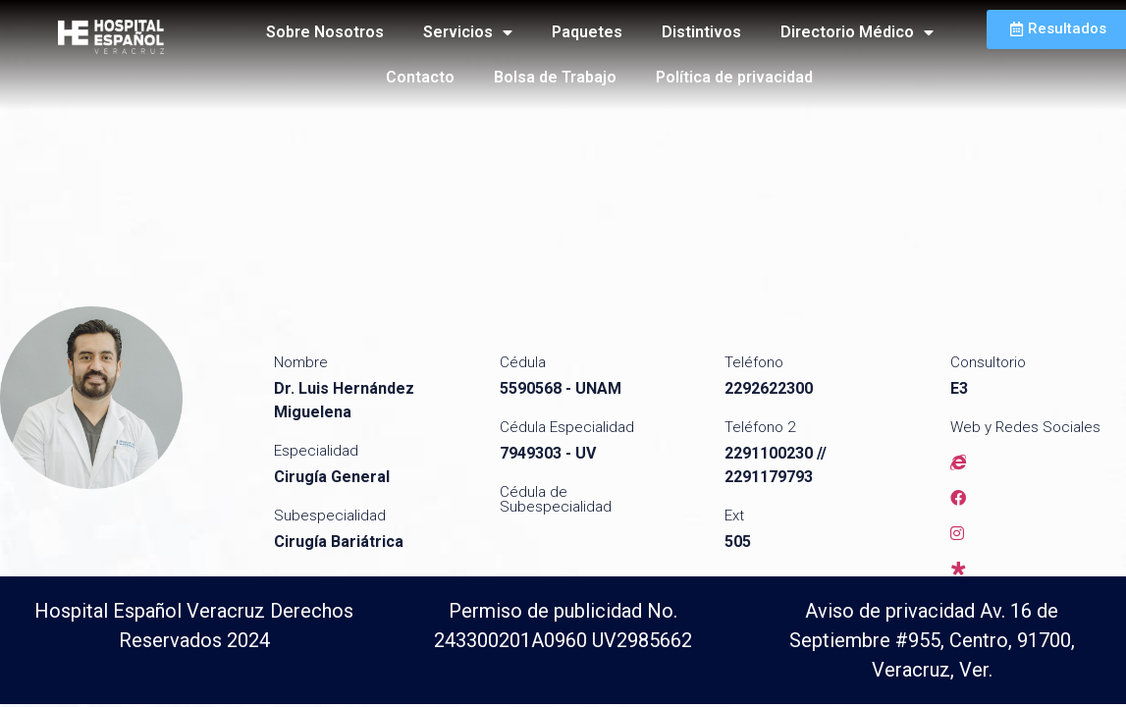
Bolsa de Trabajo (555, 77)
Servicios (467, 32)
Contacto (420, 77)
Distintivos (701, 32)
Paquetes (587, 32)
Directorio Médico (857, 32)
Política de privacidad (734, 77)
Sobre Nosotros (325, 32)
